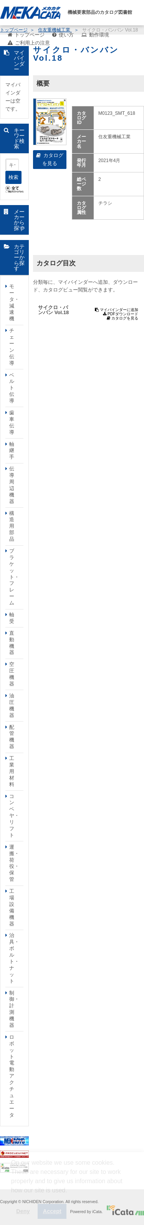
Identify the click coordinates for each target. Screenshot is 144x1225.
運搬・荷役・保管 (14, 863)
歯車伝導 (11, 422)
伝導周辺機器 (11, 485)
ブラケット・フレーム (14, 577)
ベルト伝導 (11, 388)
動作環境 (99, 35)
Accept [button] (52, 1211)
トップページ (30, 35)
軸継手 (11, 450)
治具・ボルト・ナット (14, 957)
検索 (13, 177)
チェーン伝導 (11, 347)
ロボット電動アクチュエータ (11, 1076)
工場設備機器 (11, 907)
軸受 (11, 618)
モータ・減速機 (14, 302)
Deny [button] (23, 1211)
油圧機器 (11, 705)
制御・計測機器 (14, 1009)
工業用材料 (11, 771)
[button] (12, 1196)
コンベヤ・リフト (14, 815)
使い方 (66, 35)
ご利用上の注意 (32, 43)
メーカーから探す (19, 220)
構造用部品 (11, 526)
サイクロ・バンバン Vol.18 (53, 310)
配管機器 (11, 737)
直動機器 (11, 643)
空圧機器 (11, 674)
